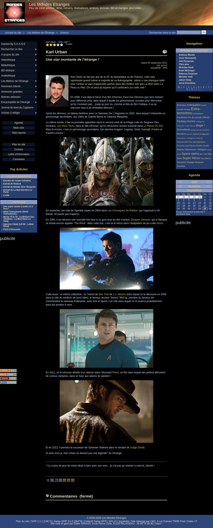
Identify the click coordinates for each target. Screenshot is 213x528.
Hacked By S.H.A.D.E (13, 44)
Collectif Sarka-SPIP (95, 521)
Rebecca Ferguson (188, 74)
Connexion (19, 159)
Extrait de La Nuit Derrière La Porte (17, 191)
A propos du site (10, 54)
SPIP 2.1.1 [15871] (41, 521)
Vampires (181, 162)
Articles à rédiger (10, 112)
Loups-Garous (190, 126)
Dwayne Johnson (140, 219)
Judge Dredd (137, 447)
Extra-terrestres (189, 111)
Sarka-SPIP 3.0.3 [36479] (68, 521)
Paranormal (182, 142)
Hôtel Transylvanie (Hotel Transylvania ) (15, 213)
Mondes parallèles (203, 130)
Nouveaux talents (11, 86)
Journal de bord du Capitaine (17, 107)
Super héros (191, 158)
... (201, 89)
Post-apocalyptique (197, 142)
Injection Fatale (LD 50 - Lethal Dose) (18, 225)
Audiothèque (8, 75)
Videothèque (8, 59)
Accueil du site (13, 32)
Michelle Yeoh (186, 77)
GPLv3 (112, 521)
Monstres (181, 134)
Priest (115, 372)
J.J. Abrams (119, 294)
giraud (164, 65)
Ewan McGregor (187, 71)
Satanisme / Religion (196, 149)
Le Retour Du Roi (153, 125)
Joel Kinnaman (186, 61)
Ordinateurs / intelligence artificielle (190, 138)
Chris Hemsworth (187, 58)
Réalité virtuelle (202, 146)
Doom (159, 223)
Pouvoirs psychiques (186, 145)
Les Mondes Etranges (49, 4)
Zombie (181, 166)
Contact (18, 149)
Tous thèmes (205, 158)
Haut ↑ (159, 523)
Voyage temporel (195, 162)
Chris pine (184, 64)
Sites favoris (18, 132)
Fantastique (197, 113)
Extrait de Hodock (12, 184)
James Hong (185, 80)
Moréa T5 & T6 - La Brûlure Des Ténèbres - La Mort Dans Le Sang (18, 219)
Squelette (124, 521)
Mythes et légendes (201, 134)
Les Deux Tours (65, 125)
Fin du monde (195, 117)
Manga (193, 130)
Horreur (191, 121)
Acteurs (64, 32)
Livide (6, 195)
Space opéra (190, 153)
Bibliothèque (8, 65)
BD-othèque (8, 70)
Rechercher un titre (11, 49)
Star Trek (104, 294)
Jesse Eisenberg (187, 83)
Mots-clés (18, 127)
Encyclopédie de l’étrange (15, 102)
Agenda (18, 122)
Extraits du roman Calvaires (17, 181)
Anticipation (194, 105)
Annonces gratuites (12, 91)
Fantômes (182, 117)
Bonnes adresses (11, 96)
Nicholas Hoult (186, 67)
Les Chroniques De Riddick (123, 210)
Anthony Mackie (187, 55)
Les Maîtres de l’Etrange (40, 32)
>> (208, 182)
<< (180, 182)
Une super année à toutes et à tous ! (18, 208)
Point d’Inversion (11, 229)
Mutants (190, 134)
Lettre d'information (18, 154)
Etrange (187, 109)
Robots (180, 149)
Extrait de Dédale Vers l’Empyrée (19, 187)
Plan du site (18, 144)
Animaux (182, 105)
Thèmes (194, 97)
